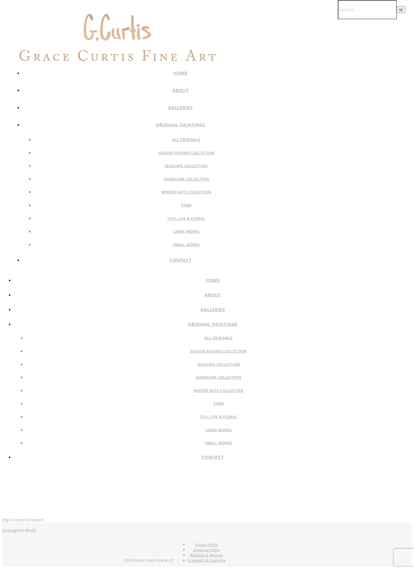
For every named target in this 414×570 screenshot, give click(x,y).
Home (180, 73)
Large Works (186, 231)
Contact (180, 260)
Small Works (186, 244)
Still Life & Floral (186, 218)
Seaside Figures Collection (186, 152)
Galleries (180, 107)
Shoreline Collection (186, 179)
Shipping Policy (206, 549)
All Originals (186, 139)
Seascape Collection (186, 165)
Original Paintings (181, 124)
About (180, 90)
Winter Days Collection (186, 192)
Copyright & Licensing (206, 560)
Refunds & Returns (206, 555)
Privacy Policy (206, 544)
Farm (186, 205)
